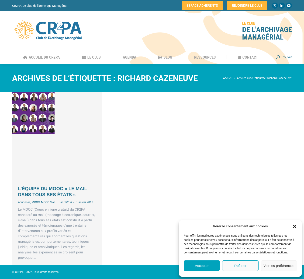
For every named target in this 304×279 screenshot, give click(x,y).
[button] (294, 226)
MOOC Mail (48, 202)
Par (65, 202)
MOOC (36, 202)
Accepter (202, 266)
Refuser (240, 266)
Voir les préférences (278, 266)
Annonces (24, 202)
